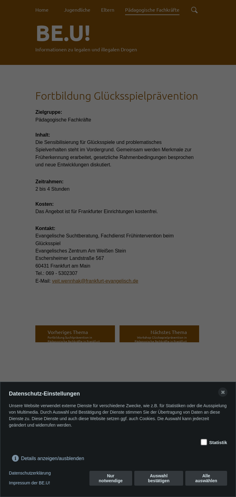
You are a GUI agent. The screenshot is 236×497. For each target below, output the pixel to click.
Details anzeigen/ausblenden (52, 457)
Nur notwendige (111, 478)
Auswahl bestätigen (159, 478)
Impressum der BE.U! (29, 482)
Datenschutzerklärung (30, 473)
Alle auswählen (206, 478)
